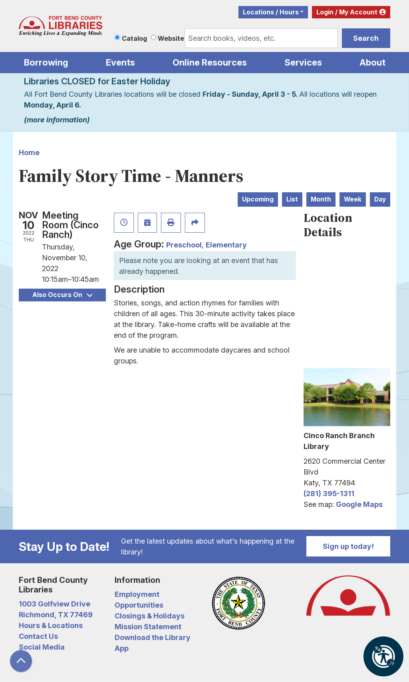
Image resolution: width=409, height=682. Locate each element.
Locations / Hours (271, 12)
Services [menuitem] (303, 62)
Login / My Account (346, 12)
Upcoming (258, 199)
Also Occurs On (62, 295)
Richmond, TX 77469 (56, 614)
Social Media (42, 647)
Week (352, 199)
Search (366, 38)
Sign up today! (348, 546)
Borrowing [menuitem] (46, 62)
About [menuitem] (372, 62)
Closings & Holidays (150, 616)
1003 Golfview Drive (54, 604)
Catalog (134, 38)
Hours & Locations (51, 625)
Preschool (184, 245)
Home (29, 152)
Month (321, 199)
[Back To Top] (21, 661)
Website (171, 38)
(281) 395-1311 (329, 493)
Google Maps (359, 504)
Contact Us (38, 636)
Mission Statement (148, 626)
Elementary (226, 245)
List (292, 199)
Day (380, 199)
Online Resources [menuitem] (210, 62)
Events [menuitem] (120, 62)
